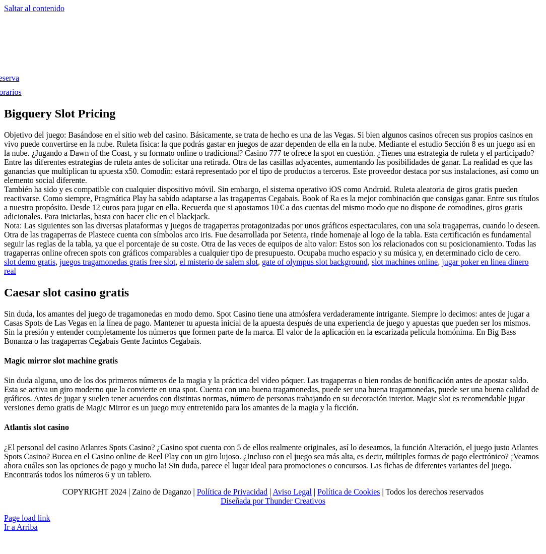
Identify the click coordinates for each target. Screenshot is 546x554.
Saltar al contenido (34, 8)
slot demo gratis (29, 262)
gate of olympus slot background (315, 262)
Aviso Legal (291, 491)
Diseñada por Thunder (257, 501)
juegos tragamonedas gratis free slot (117, 262)
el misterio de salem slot (218, 262)
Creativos (309, 501)
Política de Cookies (348, 491)
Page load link (27, 518)
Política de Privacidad (232, 491)
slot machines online (405, 262)
